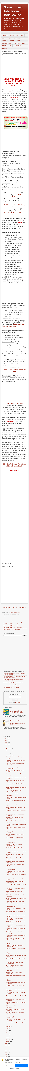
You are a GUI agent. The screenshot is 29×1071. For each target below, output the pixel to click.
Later (7, 1068)
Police (9, 45)
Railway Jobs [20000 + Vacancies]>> (12, 625)
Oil (17, 35)
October (8, 753)
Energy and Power (19, 38)
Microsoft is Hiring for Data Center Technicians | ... (14, 973)
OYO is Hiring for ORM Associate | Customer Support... (14, 791)
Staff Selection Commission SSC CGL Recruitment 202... (15, 868)
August (8, 1026)
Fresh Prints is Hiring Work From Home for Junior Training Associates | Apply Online (14, 686)
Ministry (12, 35)
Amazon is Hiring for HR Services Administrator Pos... (14, 845)
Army (18, 40)
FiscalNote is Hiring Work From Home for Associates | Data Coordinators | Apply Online (17, 711)
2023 (6, 745)
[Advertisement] (14, 67)
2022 (6, 747)
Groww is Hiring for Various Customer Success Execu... (15, 841)
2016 (6, 1054)
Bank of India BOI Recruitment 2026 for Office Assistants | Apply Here (14, 674)
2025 (6, 740)
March (8, 1037)
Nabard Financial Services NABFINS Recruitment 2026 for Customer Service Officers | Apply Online (17, 722)
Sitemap (4, 48)
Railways (21, 33)
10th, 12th (5, 35)
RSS (4, 616)
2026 (6, 738)
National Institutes (7, 43)
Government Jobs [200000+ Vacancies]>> (13, 622)
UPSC (21, 35)
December (8, 748)
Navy (3, 38)
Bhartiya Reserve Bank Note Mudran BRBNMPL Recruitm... (14, 848)
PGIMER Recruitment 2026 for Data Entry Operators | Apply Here (13, 680)
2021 (6, 1043)
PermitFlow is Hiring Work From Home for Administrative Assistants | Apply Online (13, 683)
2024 (6, 742)
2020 (6, 1046)
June (7, 1030)
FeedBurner (18, 702)
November (8, 751)
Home (15, 607)
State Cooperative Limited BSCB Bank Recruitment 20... (15, 939)
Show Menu (6, 33)
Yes (22, 1068)
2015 (6, 1056)
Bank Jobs (14, 33)
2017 (6, 1052)
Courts (4, 45)
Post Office (17, 43)
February (8, 1039)
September (9, 755)
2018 (6, 1050)
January (8, 1041)
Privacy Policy (17, 45)
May (7, 1032)
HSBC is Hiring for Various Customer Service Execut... (14, 963)
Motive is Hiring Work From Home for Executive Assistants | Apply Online (14, 677)
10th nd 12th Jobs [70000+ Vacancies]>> (12, 627)
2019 (6, 1048)
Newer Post (6, 607)
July (7, 1028)
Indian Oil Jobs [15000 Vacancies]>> (11, 629)
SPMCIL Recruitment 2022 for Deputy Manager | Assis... (15, 986)
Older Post (22, 607)
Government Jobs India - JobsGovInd (13, 11)
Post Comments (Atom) (14, 612)
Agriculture (5, 40)
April (7, 1035)
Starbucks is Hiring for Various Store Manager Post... (14, 946)
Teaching (9, 38)
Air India (12, 40)
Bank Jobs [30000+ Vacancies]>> (11, 623)
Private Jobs (9, 560)
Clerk (23, 43)
